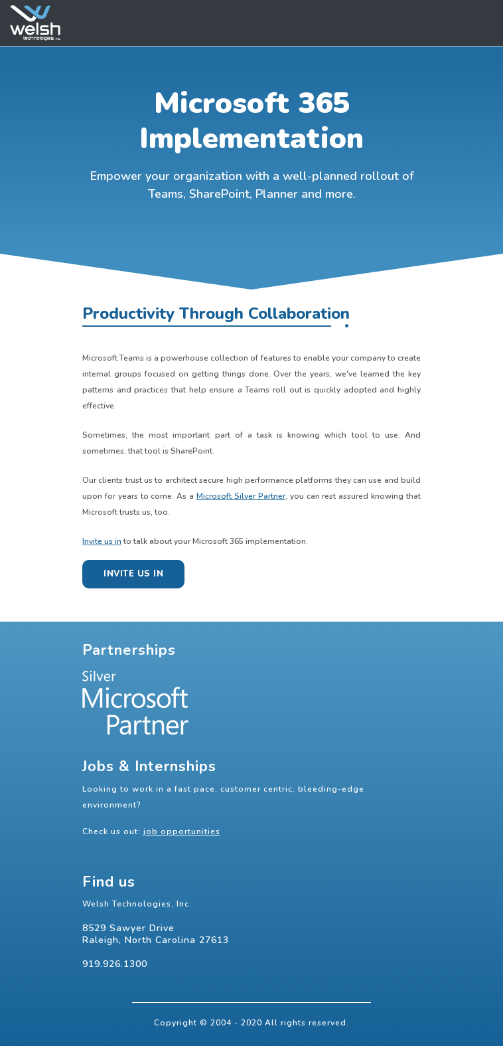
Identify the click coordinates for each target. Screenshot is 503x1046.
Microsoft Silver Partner (240, 496)
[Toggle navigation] (479, 23)
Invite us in (101, 541)
